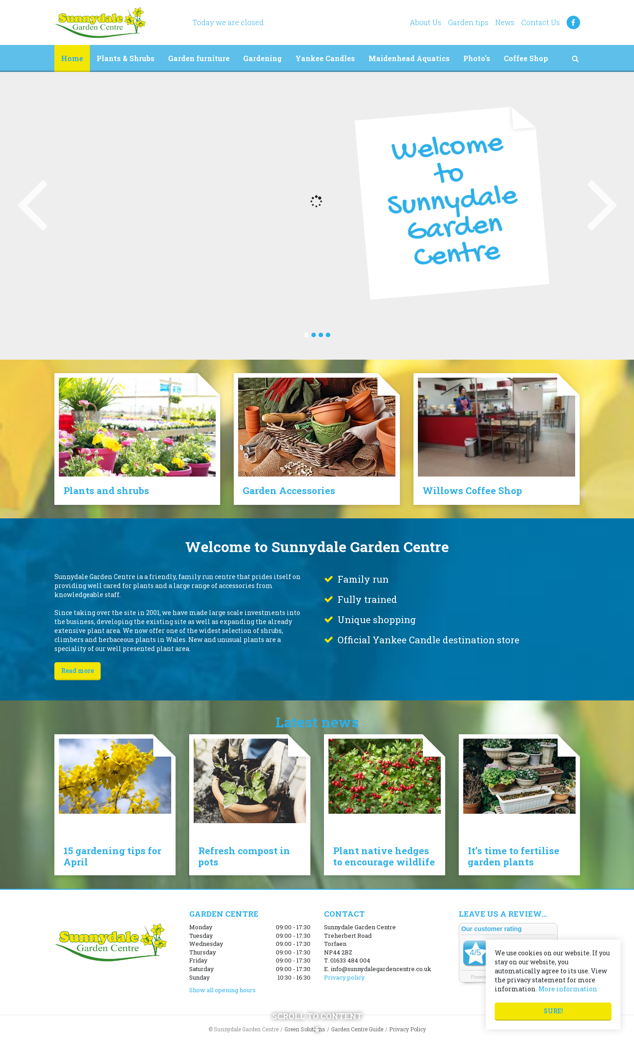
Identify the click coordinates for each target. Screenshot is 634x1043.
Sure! (553, 1011)
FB (573, 22)
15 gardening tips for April (112, 856)
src (575, 58)
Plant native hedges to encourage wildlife (384, 856)
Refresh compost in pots (244, 856)
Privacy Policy (407, 1029)
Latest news (317, 721)
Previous (31, 202)
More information (567, 989)
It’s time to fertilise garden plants (513, 856)
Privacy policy (344, 977)
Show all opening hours (222, 990)
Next (603, 202)
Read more (77, 670)
